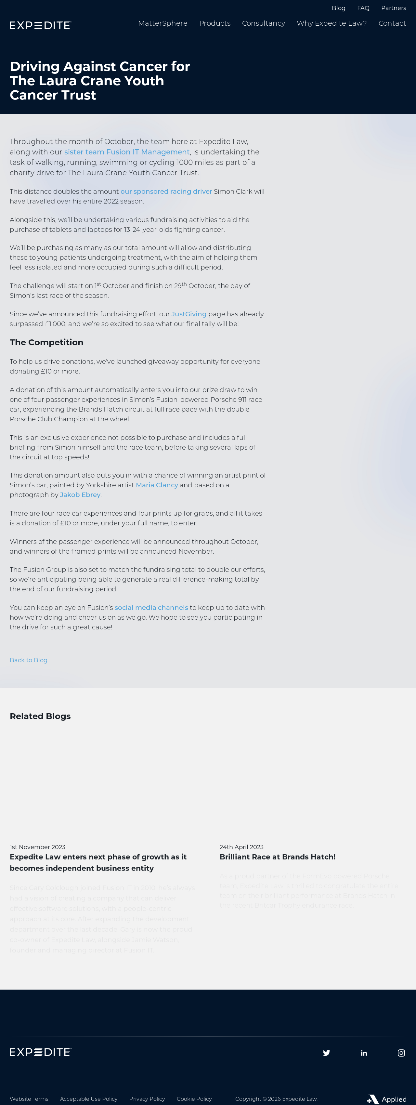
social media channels (151, 608)
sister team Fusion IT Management (127, 152)
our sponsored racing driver (166, 192)
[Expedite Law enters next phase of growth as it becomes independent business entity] (103, 850)
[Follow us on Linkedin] (364, 1053)
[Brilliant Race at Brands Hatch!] (313, 827)
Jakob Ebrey (80, 495)
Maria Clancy (157, 485)
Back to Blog (28, 660)
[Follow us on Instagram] (401, 1053)
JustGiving (189, 314)
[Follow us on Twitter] (327, 1053)
